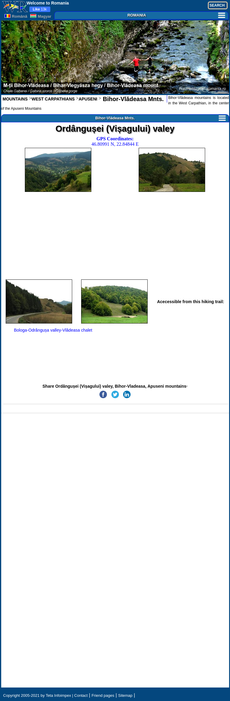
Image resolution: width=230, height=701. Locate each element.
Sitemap (125, 695)
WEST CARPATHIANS (53, 99)
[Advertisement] (115, 236)
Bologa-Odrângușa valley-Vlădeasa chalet (53, 330)
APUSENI (87, 99)
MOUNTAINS (15, 99)
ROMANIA (176, 15)
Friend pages (103, 695)
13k (40, 9)
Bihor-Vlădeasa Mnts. (132, 99)
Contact (81, 695)
